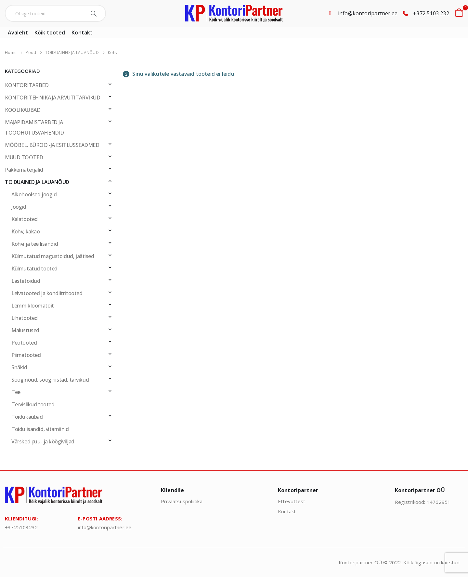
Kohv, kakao (25, 231)
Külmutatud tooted (34, 268)
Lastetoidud (25, 280)
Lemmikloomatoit (32, 305)
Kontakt (82, 32)
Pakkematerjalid (24, 169)
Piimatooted (26, 355)
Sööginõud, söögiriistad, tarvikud (50, 379)
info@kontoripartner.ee (367, 13)
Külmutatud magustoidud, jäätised (52, 256)
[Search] (94, 13)
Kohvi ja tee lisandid (34, 243)
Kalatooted (24, 219)
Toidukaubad (27, 416)
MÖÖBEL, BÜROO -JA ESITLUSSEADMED (52, 145)
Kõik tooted (49, 32)
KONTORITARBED (27, 85)
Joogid (18, 206)
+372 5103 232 (431, 13)
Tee (15, 392)
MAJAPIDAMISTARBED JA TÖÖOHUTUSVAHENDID (34, 127)
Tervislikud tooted (32, 404)
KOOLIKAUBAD (22, 109)
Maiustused (25, 330)
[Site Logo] (234, 13)
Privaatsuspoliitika (181, 501)
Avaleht (18, 32)
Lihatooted (24, 317)
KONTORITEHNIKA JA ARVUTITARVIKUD (52, 97)
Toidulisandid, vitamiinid (40, 429)
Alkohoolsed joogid (34, 194)
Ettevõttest (291, 501)
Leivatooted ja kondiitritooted (46, 293)
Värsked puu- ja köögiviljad (42, 441)
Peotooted (24, 342)
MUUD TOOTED (24, 157)
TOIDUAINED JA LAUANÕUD (37, 182)
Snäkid (19, 367)
